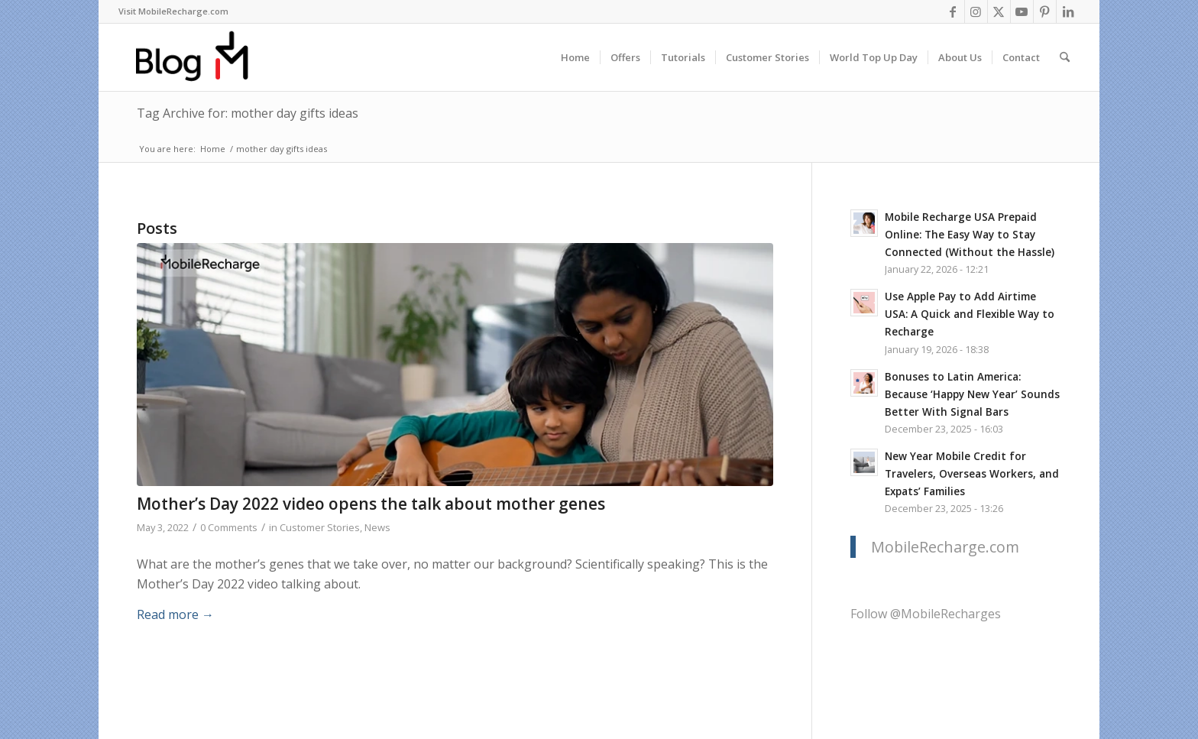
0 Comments (228, 527)
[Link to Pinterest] (1045, 11)
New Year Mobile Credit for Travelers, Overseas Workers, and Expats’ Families (972, 473)
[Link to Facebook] (953, 11)
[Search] (1065, 57)
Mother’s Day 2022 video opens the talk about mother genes (371, 503)
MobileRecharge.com (945, 546)
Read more (175, 614)
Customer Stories (320, 527)
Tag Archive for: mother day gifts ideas (247, 113)
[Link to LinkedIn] (1068, 11)
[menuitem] (173, 11)
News (377, 527)
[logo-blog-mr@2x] (200, 57)
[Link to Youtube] (1022, 11)
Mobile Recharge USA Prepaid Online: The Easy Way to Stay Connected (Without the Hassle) (969, 234)
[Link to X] (999, 11)
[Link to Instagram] (976, 11)
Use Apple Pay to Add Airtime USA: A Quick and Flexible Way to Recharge (969, 314)
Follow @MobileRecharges (925, 613)
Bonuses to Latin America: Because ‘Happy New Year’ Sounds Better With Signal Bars (972, 394)
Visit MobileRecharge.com (173, 11)
